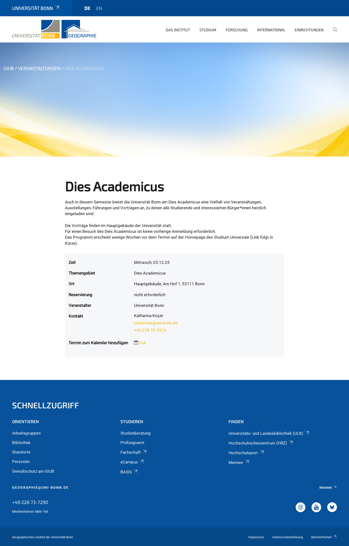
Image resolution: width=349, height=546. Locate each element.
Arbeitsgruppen (26, 433)
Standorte (21, 452)
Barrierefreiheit (324, 537)
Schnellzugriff (45, 405)
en (99, 8)
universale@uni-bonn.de (155, 322)
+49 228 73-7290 (30, 502)
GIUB (9, 68)
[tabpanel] (174, 99)
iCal (142, 342)
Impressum (256, 537)
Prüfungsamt (132, 442)
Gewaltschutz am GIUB (33, 471)
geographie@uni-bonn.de (40, 487)
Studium (207, 29)
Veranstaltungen (39, 68)
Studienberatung (135, 433)
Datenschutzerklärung (287, 537)
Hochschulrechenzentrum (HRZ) (261, 443)
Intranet (328, 487)
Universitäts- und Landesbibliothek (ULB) (269, 433)
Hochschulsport (246, 452)
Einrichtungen (309, 29)
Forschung (237, 29)
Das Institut (178, 29)
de (87, 8)
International (271, 29)
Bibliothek (21, 442)
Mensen (239, 462)
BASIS (129, 472)
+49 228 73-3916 (150, 330)
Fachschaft (133, 452)
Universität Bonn (36, 8)
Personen (21, 461)
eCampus (132, 462)
